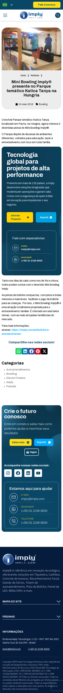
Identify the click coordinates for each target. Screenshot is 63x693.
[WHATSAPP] (13, 509)
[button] (18, 351)
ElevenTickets (14, 378)
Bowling (43, 104)
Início (23, 75)
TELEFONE (27, 518)
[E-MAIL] (13, 497)
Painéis (10, 386)
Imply (8, 382)
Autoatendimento (17, 369)
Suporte (46, 217)
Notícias (35, 75)
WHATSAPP (27, 507)
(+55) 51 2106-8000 (34, 510)
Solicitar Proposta (20, 217)
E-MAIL (25, 495)
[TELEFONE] (13, 521)
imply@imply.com (33, 499)
